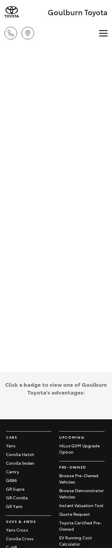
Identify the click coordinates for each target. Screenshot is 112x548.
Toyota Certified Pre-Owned (80, 526)
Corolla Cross (19, 538)
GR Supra (15, 489)
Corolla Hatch (20, 454)
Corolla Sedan (20, 463)
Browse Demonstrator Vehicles (81, 493)
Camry (12, 472)
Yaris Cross (17, 530)
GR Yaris (14, 506)
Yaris (11, 446)
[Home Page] (25, 11)
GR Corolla (17, 498)
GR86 (11, 480)
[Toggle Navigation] (103, 33)
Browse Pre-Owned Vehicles (79, 478)
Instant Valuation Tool (81, 505)
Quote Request (74, 514)
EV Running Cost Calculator (75, 541)
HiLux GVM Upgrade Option (79, 449)
